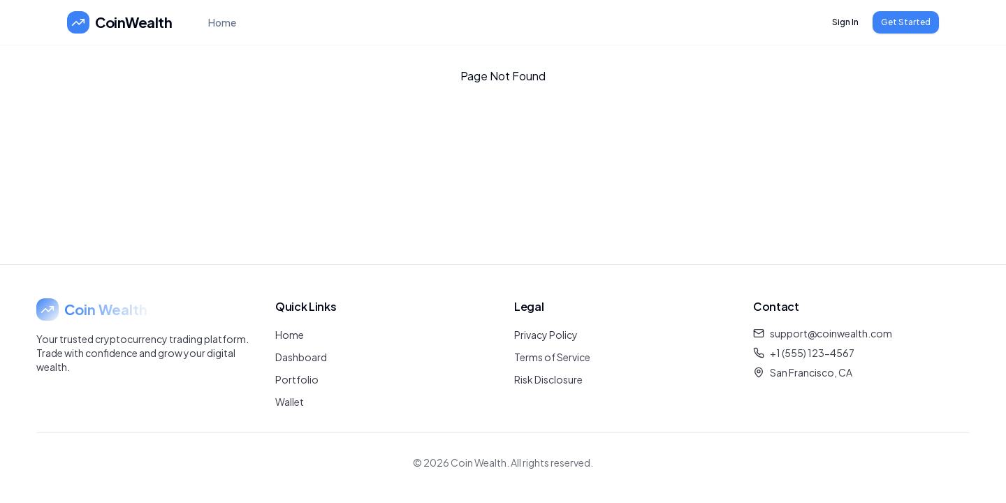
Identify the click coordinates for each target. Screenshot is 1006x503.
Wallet (289, 401)
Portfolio (297, 379)
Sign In (845, 22)
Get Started (906, 22)
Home (222, 22)
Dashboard (301, 357)
